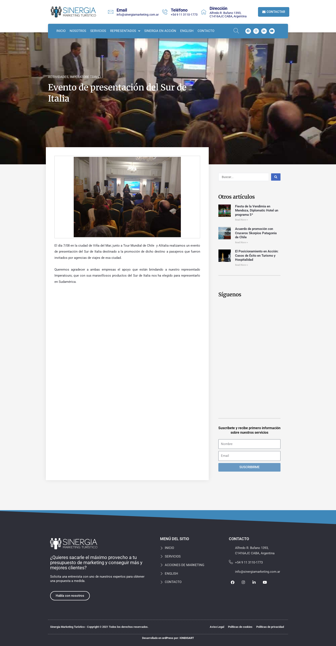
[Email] (110, 12)
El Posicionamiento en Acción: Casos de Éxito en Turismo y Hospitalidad (256, 255)
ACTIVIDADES (58, 77)
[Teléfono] (165, 12)
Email (122, 10)
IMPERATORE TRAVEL (86, 77)
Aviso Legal (217, 626)
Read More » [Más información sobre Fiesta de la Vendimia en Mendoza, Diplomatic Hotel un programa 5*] (241, 219)
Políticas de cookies (240, 626)
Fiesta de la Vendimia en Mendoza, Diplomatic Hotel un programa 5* (256, 210)
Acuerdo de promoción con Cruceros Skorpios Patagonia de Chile (256, 233)
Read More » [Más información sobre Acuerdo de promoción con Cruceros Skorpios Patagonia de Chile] (241, 242)
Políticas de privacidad (270, 626)
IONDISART (187, 638)
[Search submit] (275, 177)
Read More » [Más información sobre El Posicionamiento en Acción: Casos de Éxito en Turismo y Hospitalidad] (241, 265)
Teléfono (179, 10)
